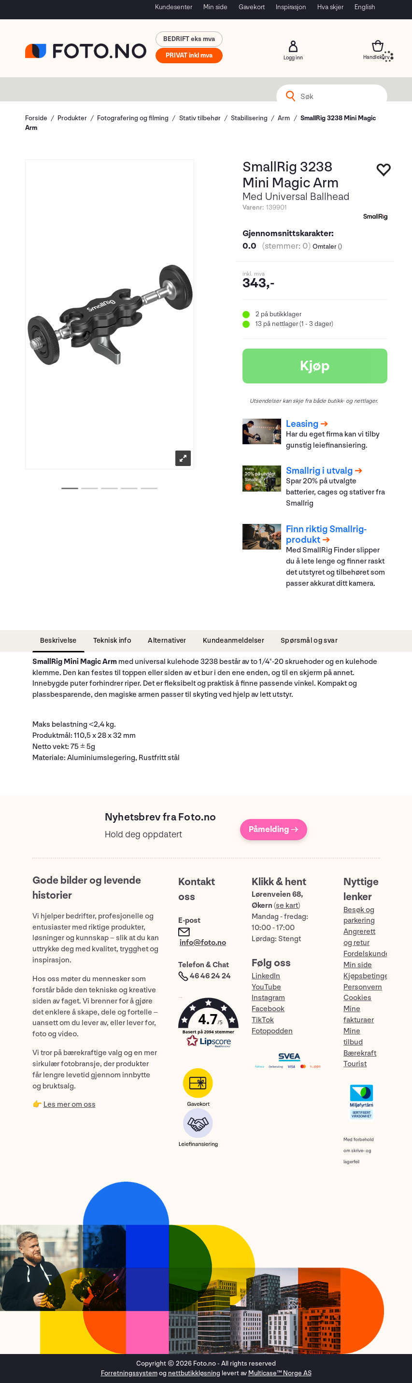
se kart (287, 905)
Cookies (357, 997)
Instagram (268, 997)
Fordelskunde (366, 954)
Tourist (355, 1064)
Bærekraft (359, 1053)
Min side (215, 7)
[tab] (58, 641)
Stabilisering (249, 118)
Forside (36, 118)
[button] (205, 1025)
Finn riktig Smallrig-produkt (326, 534)
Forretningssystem (129, 1373)
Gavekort (252, 7)
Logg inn (293, 46)
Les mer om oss (69, 1104)
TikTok (263, 1020)
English (365, 7)
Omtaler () (327, 246)
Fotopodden (272, 1031)
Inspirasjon (291, 7)
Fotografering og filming (133, 118)
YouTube (266, 987)
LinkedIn (266, 976)
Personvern (362, 987)
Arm (284, 118)
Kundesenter (173, 7)
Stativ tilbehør (200, 118)
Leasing (302, 424)
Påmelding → (273, 829)
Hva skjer (330, 7)
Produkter (72, 118)
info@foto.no (203, 942)
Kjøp (315, 366)
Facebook (268, 1009)
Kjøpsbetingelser (372, 976)
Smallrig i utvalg (319, 471)
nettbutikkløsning (194, 1373)
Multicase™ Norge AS (280, 1373)
